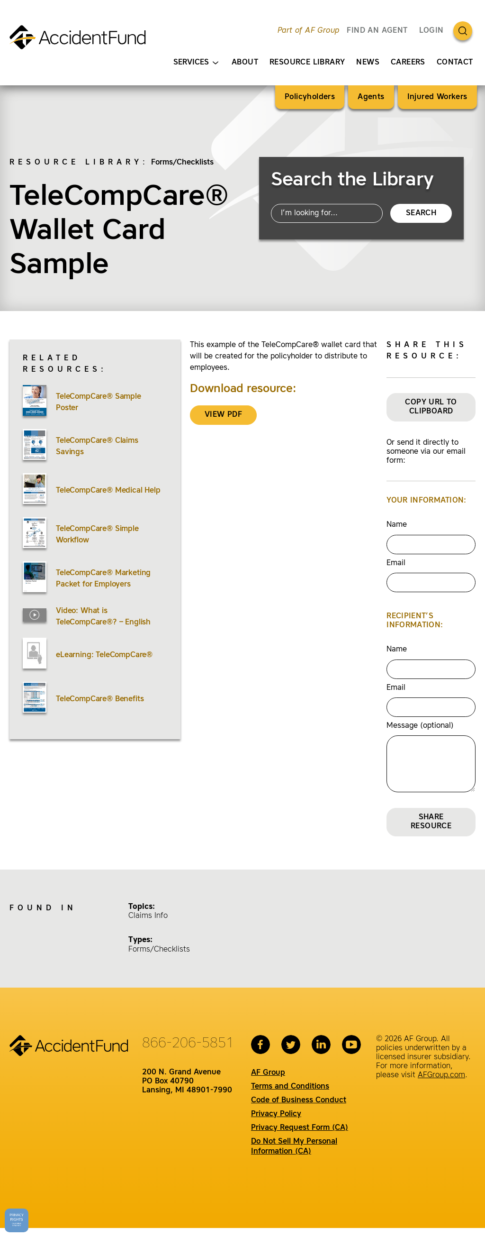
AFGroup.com (441, 1075)
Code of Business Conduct (298, 1100)
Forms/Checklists (182, 162)
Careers (408, 62)
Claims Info (148, 916)
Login (431, 31)
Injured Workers (437, 97)
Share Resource (431, 822)
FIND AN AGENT (377, 31)
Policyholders (310, 97)
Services (195, 62)
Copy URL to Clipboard (431, 407)
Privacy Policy (276, 1114)
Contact (455, 62)
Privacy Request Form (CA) (299, 1128)
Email (395, 563)
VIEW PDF (223, 415)
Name (396, 525)
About (245, 62)
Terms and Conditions (290, 1086)
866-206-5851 (188, 1043)
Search (421, 213)
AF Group (268, 1073)
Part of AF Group (308, 31)
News (367, 62)
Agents (371, 97)
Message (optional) (420, 726)
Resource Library (307, 62)
